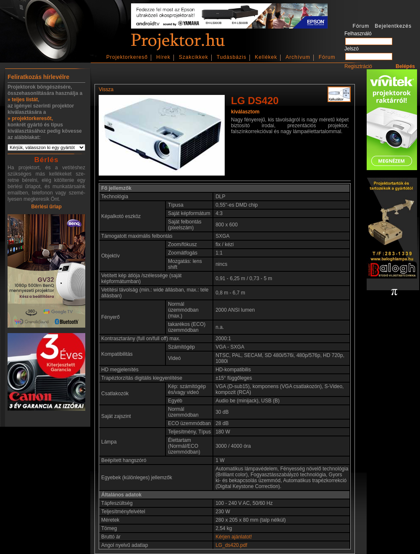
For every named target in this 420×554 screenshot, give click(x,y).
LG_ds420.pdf (231, 545)
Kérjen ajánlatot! (233, 537)
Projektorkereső (127, 57)
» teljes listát (23, 99)
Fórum (327, 57)
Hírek (163, 57)
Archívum (298, 57)
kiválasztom (245, 112)
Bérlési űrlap (46, 207)
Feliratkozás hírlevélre (38, 77)
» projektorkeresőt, (30, 118)
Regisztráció (358, 66)
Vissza (106, 89)
